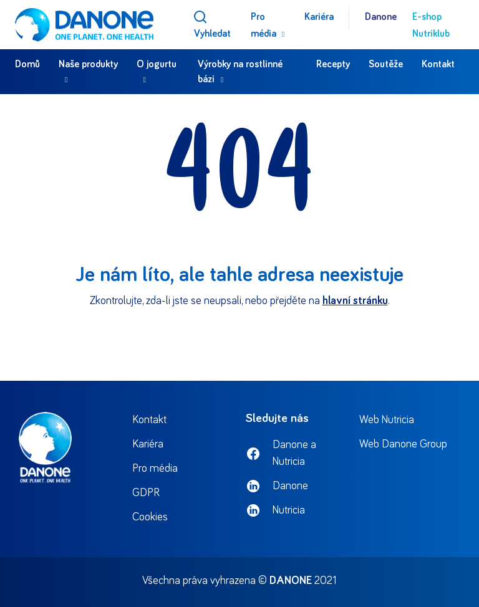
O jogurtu (157, 64)
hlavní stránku (355, 301)
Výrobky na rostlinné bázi (240, 71)
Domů (27, 64)
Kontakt (438, 64)
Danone (381, 17)
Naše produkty (88, 64)
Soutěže (386, 64)
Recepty (333, 64)
